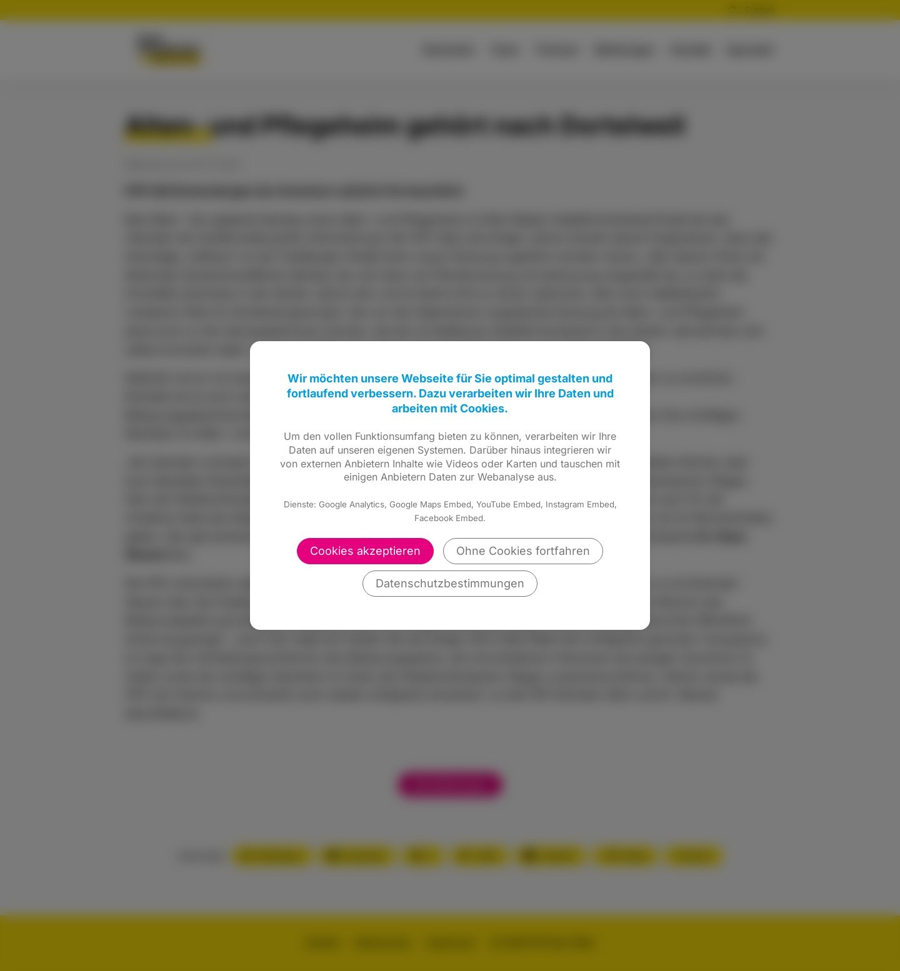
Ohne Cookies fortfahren (523, 550)
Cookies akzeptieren (365, 550)
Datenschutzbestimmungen (450, 583)
